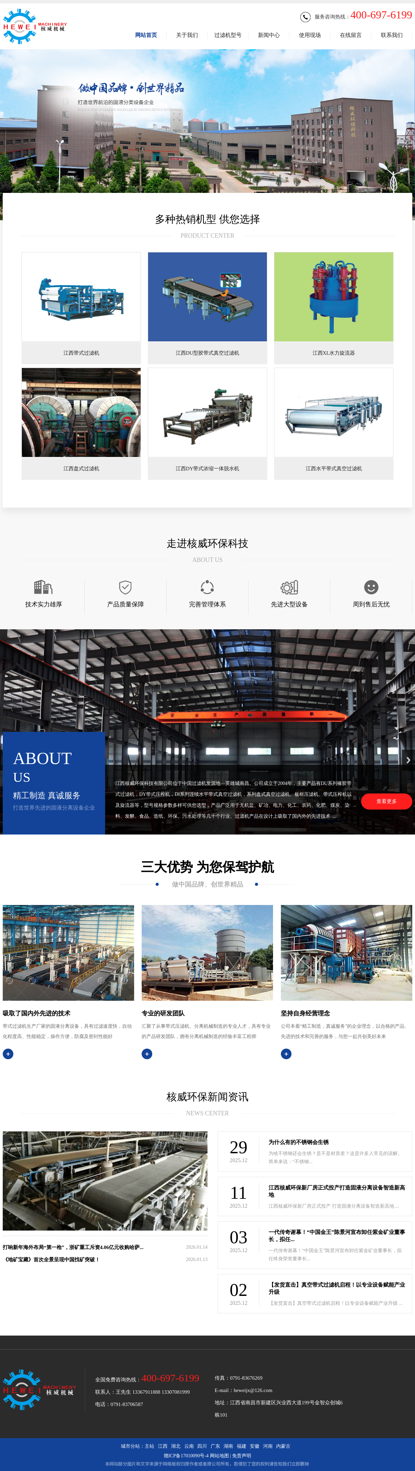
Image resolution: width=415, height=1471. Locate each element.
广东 (215, 1446)
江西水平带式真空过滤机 (334, 468)
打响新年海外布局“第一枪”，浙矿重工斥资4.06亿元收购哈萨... (73, 1247)
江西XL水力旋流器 (334, 353)
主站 (149, 1446)
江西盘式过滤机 (81, 468)
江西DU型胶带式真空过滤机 (208, 353)
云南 (189, 1446)
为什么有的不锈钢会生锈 (299, 1142)
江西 (163, 1446)
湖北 (176, 1446)
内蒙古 (283, 1446)
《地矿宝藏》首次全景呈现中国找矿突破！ (51, 1259)
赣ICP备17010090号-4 (186, 1455)
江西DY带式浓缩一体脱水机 (208, 468)
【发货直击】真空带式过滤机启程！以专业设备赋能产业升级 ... (335, 1303)
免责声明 (241, 1455)
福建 (241, 1446)
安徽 (254, 1446)
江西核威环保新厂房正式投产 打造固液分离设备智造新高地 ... (334, 1206)
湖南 (228, 1446)
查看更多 (386, 801)
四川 (202, 1446)
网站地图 (219, 1455)
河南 (268, 1446)
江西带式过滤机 (81, 353)
